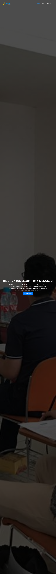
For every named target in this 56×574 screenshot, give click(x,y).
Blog (43, 3)
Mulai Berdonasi (28, 293)
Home (38, 3)
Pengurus (49, 3)
